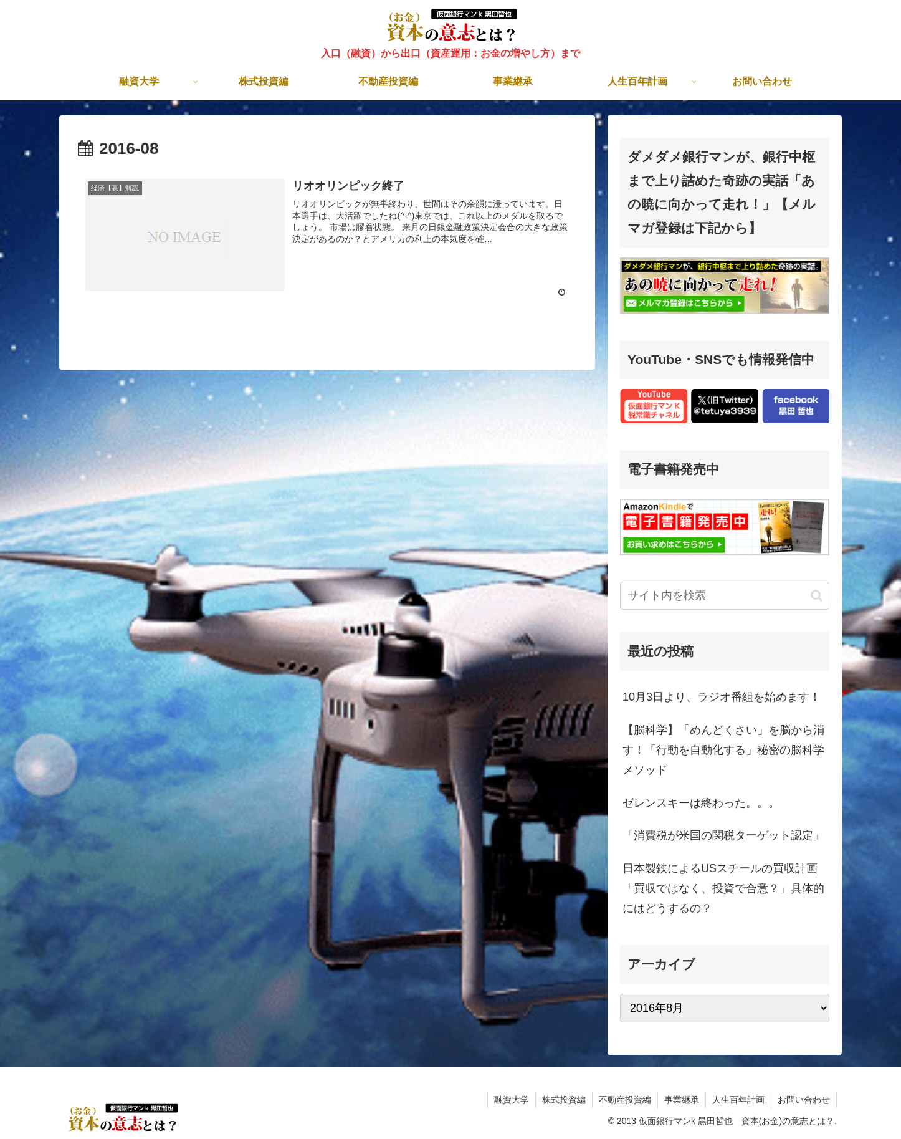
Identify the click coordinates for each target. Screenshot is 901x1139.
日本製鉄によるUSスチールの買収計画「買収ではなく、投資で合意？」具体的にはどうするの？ (723, 888)
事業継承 (681, 1100)
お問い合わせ (804, 1100)
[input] (724, 596)
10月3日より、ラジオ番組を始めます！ (721, 697)
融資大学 (511, 1100)
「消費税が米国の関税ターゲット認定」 (723, 835)
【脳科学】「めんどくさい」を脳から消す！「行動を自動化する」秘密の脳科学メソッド (723, 750)
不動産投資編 (625, 1100)
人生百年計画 (738, 1100)
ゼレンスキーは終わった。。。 (700, 803)
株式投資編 (564, 1100)
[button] (816, 596)
